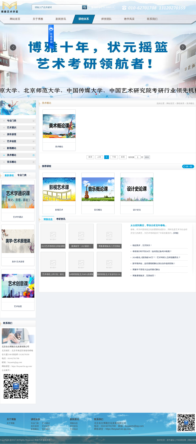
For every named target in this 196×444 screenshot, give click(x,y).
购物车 (108, 7)
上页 (99, 157)
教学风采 (129, 19)
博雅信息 (48, 219)
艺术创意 (11, 141)
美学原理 (11, 134)
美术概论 (11, 155)
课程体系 (83, 19)
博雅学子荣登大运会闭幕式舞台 (146, 269)
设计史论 (137, 210)
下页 (114, 157)
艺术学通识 (18, 217)
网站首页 (15, 19)
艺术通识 (11, 127)
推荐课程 (46, 166)
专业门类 (11, 120)
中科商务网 (181, 440)
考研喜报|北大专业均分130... (109, 274)
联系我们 (152, 19)
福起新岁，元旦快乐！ (142, 245)
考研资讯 (60, 219)
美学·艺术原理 (18, 262)
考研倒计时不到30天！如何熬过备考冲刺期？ (152, 251)
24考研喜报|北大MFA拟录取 (81, 274)
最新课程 (9, 175)
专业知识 (74, 429)
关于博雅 (38, 19)
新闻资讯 (61, 19)
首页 (90, 157)
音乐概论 (11, 162)
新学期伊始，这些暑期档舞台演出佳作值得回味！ (154, 263)
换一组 (189, 166)
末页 (123, 157)
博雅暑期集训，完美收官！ (144, 275)
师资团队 (106, 19)
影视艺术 (59, 210)
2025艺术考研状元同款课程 (53, 246)
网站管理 (192, 440)
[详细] (175, 233)
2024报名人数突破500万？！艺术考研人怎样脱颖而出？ (156, 257)
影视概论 (11, 148)
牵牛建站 (171, 440)
